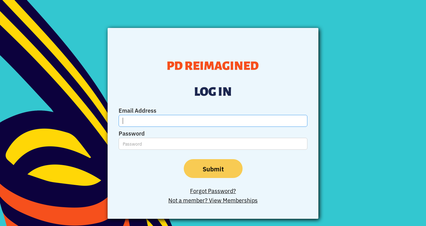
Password (132, 133)
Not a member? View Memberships (213, 200)
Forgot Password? (213, 190)
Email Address (137, 110)
